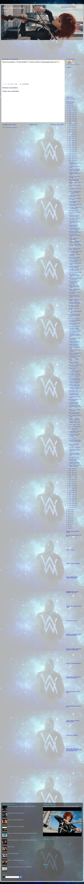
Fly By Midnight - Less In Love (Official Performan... (75, 300)
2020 (69, 516)
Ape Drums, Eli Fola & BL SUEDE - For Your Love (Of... (74, 296)
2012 (69, 528)
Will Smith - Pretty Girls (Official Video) (73, 226)
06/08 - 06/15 (72, 160)
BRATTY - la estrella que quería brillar (16, 860)
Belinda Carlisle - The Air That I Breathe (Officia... (75, 205)
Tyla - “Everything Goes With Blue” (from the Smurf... (75, 331)
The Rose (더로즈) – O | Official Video (74, 368)
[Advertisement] (9, 48)
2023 (69, 511)
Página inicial (33, 124)
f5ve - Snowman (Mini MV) (13, 853)
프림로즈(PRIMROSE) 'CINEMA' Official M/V (74, 394)
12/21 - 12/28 (72, 109)
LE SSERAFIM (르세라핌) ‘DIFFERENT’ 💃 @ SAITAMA (74, 435)
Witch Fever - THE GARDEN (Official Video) (75, 460)
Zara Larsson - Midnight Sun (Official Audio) (75, 321)
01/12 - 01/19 (72, 505)
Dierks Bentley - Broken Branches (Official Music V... (75, 232)
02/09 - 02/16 (72, 498)
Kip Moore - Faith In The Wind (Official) (16, 826)
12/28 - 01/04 (72, 107)
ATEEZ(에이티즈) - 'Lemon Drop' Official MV (74, 356)
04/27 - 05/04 (72, 477)
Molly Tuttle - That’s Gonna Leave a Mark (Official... (74, 413)
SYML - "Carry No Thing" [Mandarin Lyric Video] (74, 180)
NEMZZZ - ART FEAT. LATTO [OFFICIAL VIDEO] (75, 261)
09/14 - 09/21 (72, 134)
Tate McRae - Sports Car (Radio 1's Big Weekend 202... (74, 454)
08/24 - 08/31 (72, 140)
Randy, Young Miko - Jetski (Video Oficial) (74, 339)
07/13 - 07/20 (72, 151)
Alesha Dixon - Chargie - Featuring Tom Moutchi (74, 329)
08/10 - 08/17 (72, 144)
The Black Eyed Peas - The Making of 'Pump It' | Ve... (74, 422)
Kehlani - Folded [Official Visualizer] (74, 445)
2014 (69, 526)
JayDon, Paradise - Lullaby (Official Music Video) (74, 258)
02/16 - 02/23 (72, 496)
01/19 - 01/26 (72, 503)
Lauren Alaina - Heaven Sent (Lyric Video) (75, 293)
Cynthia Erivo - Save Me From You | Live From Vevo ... (75, 371)
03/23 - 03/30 (72, 487)
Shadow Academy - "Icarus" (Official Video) (74, 202)
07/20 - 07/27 (72, 149)
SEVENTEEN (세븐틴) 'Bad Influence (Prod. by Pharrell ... (75, 441)
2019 (69, 518)
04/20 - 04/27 (72, 479)
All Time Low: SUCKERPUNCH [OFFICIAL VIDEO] (75, 163)
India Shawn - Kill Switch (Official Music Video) (74, 306)
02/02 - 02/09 (72, 499)
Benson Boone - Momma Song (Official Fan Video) (75, 365)
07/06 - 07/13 (72, 153)
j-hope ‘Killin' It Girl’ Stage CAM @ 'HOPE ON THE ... (75, 270)
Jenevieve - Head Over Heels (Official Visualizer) (75, 354)
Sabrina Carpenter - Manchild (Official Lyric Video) (75, 466)
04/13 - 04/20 (72, 481)
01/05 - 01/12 (72, 507)
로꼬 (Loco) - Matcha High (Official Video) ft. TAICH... (75, 463)
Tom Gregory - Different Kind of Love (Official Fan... (75, 208)
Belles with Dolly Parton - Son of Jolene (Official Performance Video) (22, 840)
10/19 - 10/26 (72, 125)
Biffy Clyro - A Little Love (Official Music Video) (74, 362)
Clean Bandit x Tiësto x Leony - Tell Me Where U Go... (75, 229)
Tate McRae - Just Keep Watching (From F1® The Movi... (74, 450)
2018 (69, 520)
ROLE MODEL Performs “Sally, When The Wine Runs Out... (75, 222)
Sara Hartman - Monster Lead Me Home (16, 813)
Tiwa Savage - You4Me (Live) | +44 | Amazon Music (75, 388)
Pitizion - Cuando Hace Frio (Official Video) (74, 290)
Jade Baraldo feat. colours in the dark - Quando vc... (75, 267)
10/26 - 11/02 (72, 123)
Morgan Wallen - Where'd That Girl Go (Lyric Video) (75, 252)
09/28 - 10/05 (72, 131)
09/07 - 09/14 (72, 136)
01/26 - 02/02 (72, 501)
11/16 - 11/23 (72, 118)
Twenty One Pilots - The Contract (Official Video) (74, 419)
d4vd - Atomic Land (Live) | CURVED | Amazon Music (75, 374)
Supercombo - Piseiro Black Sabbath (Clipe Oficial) (74, 170)
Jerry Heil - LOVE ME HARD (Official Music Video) (75, 382)
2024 (69, 509)
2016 (69, 522)
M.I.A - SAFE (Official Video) (75, 426)
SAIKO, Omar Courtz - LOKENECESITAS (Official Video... (75, 235)
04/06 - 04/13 (72, 483)
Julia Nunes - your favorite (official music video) (74, 216)
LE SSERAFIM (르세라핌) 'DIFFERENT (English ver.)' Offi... (75, 335)
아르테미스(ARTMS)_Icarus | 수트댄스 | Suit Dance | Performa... (75, 192)
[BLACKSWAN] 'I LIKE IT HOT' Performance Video (75, 432)
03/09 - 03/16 (72, 490)
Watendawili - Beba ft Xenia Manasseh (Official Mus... (74, 379)
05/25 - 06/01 (72, 470)
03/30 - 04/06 (72, 485)
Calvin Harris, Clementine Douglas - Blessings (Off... (75, 303)
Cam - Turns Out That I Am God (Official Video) (74, 219)
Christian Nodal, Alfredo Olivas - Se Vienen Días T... (75, 279)
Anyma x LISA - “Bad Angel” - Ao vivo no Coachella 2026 (20, 866)
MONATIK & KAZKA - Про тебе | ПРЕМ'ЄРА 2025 (74, 385)
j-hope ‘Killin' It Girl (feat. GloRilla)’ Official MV (74, 403)
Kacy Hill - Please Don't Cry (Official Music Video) (74, 345)
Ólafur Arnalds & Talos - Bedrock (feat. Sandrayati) (75, 391)
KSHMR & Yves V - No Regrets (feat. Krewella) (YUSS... (74, 286)
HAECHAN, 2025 (72, 438)
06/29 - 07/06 (72, 155)
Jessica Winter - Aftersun (74, 457)
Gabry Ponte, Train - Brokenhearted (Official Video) (74, 275)
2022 (69, 513)
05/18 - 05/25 (72, 472)
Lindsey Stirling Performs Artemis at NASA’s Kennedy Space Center (61, 806)
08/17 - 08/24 (72, 142)
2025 (69, 105)
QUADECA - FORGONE (74, 376)
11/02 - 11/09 (72, 121)
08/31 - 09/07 (72, 138)
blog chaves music (14, 7)
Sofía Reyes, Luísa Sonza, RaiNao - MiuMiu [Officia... (75, 342)
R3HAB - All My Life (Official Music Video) (74, 196)
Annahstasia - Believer (73, 210)
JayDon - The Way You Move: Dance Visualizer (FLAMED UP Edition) (22, 833)
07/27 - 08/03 (72, 147)
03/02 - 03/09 (72, 492)
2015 (69, 524)
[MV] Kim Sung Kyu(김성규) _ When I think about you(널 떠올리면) (22, 806)
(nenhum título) (11, 846)
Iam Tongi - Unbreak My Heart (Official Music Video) (75, 242)
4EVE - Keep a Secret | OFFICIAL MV (73, 429)
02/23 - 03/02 (72, 494)
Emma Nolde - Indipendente (74, 447)
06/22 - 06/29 (72, 156)
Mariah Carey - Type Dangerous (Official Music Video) (74, 173)
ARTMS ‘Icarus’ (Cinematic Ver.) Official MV (74, 324)
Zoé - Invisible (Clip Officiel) (74, 326)
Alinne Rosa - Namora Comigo (75, 272)
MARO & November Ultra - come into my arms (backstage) (74, 282)
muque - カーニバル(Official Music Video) (74, 410)
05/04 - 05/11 (72, 475)
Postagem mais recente (9, 124)
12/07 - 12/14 (72, 112)
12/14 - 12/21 (72, 110)
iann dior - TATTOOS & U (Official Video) (74, 239)
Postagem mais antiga (56, 124)
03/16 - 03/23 (72, 488)
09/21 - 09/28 (72, 132)
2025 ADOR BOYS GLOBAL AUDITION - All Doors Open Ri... (75, 406)
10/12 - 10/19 (72, 127)
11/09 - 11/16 (72, 120)
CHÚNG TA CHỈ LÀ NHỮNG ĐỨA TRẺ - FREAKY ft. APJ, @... (75, 245)
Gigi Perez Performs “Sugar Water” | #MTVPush (74, 249)
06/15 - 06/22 (72, 158)
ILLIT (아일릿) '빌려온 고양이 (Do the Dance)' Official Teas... (75, 315)
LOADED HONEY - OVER (74, 424)
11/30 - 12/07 (72, 114)
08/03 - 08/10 (72, 145)
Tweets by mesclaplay (71, 98)
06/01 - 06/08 (72, 468)
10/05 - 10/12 (72, 129)
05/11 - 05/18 (72, 474)
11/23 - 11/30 (72, 116)
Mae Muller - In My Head (74, 318)
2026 (69, 103)
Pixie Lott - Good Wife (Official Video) (15, 819)
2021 (69, 515)
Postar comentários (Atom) (11, 127)
